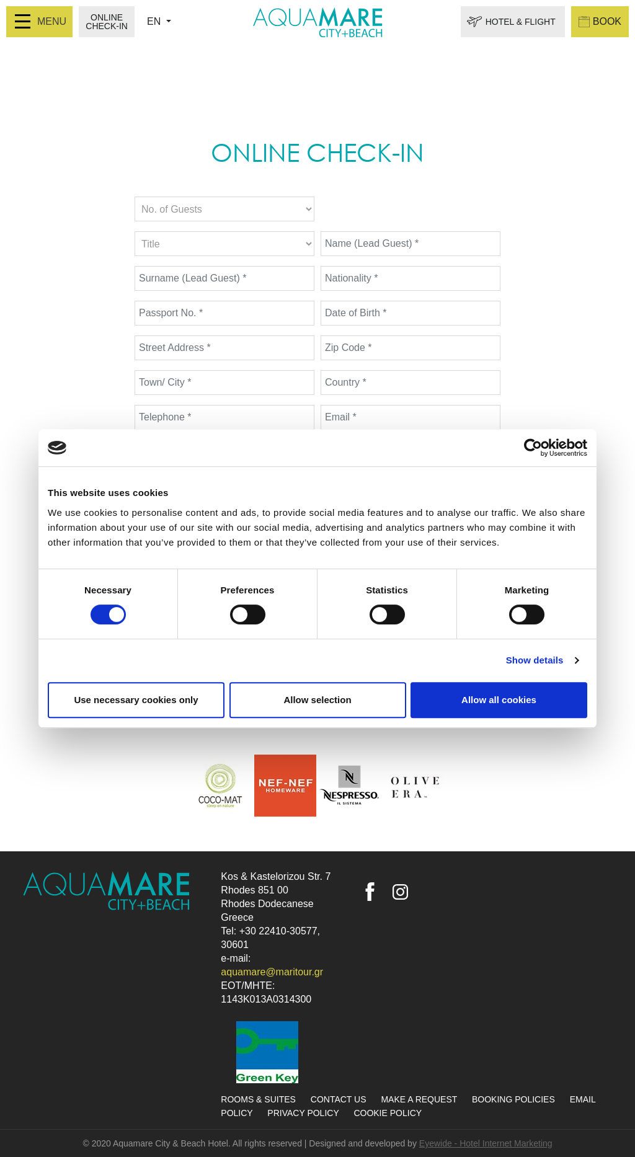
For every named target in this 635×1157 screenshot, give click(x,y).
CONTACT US (340, 1099)
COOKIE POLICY (387, 1113)
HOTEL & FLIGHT (521, 22)
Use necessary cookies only (136, 699)
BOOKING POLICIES (514, 1099)
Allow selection (317, 699)
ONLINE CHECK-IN (107, 21)
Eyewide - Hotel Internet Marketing (486, 1143)
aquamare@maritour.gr (272, 972)
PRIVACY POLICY (304, 1113)
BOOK (600, 21)
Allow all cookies (498, 699)
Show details (535, 660)
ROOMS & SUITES (259, 1099)
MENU (40, 21)
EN (155, 21)
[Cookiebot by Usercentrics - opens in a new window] (533, 447)
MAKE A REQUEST (420, 1099)
